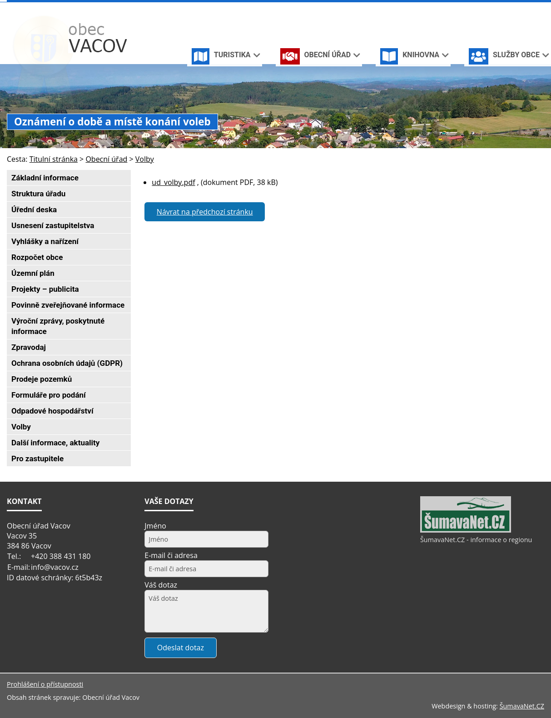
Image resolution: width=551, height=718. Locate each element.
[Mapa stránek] (525, 8)
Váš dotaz (160, 585)
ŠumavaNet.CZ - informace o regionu (476, 539)
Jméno (155, 526)
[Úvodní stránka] (496, 8)
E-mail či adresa (171, 555)
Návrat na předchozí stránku (205, 212)
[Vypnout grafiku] (510, 8)
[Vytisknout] (540, 8)
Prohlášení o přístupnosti (45, 684)
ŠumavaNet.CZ (522, 706)
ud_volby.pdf (173, 182)
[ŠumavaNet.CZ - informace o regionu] (465, 530)
